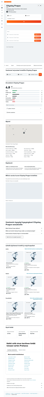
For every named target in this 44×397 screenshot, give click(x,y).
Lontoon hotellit (27, 365)
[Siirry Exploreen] (1, 16)
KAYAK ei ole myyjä (24, 383)
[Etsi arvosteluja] (25, 105)
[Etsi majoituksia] (1, 8)
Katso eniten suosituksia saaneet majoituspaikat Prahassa (36, 299)
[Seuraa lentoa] (1, 18)
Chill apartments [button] (9, 262)
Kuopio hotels (26, 369)
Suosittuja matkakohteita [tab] (12, 349)
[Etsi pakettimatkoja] (1, 12)
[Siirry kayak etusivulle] (7, 1)
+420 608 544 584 (10, 10)
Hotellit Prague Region (33, 393)
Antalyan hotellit (27, 363)
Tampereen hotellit (11, 363)
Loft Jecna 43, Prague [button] (28, 313)
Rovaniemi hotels (11, 369)
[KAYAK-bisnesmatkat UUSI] (1, 21)
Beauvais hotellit (11, 365)
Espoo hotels (10, 368)
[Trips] (1, 24)
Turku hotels (26, 368)
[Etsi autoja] (1, 10)
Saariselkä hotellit (11, 358)
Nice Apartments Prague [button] (10, 288)
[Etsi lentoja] (1, 5)
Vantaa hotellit (26, 361)
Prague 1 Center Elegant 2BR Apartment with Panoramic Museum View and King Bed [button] (14, 313)
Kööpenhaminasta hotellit (28, 360)
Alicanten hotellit (11, 361)
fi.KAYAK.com (8, 393)
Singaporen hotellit (11, 360)
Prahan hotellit (8, 394)
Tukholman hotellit (27, 358)
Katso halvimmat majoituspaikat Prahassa (34, 273)
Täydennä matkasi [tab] (22, 349)
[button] (2, 2)
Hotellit (12, 393)
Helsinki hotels (10, 366)
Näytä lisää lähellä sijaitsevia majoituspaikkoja (33, 248)
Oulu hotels (26, 366)
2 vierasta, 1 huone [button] (11, 18)
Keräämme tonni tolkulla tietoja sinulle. (24, 385)
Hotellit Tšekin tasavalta (25, 393)
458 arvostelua (13, 11)
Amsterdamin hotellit (12, 357)
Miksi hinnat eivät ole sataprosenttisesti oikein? (24, 387)
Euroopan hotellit (17, 393)
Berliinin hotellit (27, 357)
